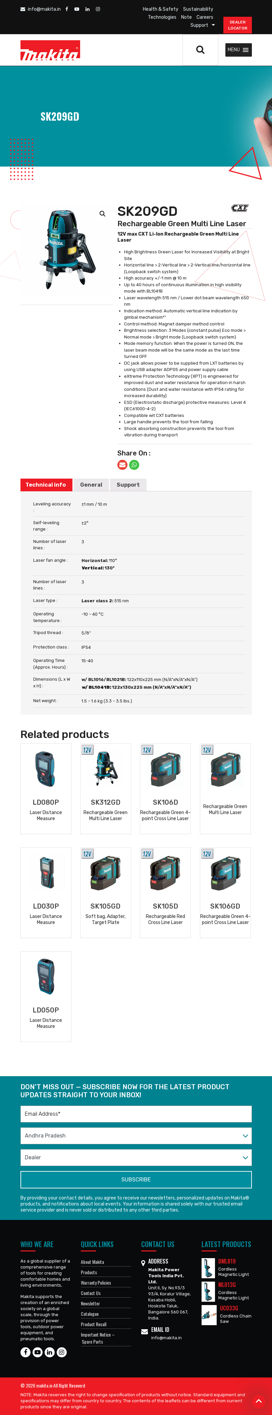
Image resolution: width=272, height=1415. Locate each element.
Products (89, 1272)
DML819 (227, 1261)
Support (199, 25)
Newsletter (90, 1303)
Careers (205, 17)
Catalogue (90, 1313)
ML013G (227, 1285)
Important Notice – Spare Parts (98, 1338)
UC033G (229, 1308)
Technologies (162, 17)
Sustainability (198, 9)
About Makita (92, 1261)
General (91, 485)
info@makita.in (40, 9)
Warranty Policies (96, 1282)
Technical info (45, 485)
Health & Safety (160, 9)
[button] (234, 50)
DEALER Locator (237, 25)
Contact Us (91, 1292)
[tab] (45, 485)
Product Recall (93, 1324)
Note (186, 17)
